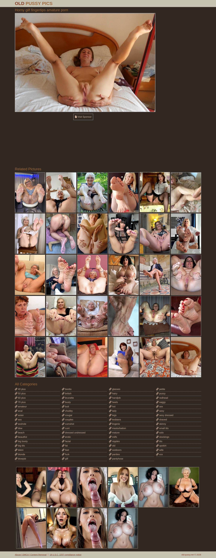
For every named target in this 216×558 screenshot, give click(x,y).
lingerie (114, 424)
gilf (65, 458)
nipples (114, 441)
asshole (20, 424)
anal (18, 411)
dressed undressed (74, 432)
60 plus (20, 398)
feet (65, 450)
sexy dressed (164, 415)
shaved (161, 419)
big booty (21, 441)
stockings (162, 437)
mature (114, 432)
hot (112, 406)
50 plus (20, 393)
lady (113, 411)
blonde (20, 454)
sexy (160, 411)
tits (159, 441)
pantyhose (116, 458)
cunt (66, 428)
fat (65, 445)
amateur (21, 406)
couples (67, 419)
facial (66, 441)
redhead (162, 398)
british (66, 393)
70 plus (20, 402)
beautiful (21, 437)
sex (159, 406)
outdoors (115, 450)
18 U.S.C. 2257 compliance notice (65, 555)
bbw (18, 428)
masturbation (117, 428)
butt (65, 406)
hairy (113, 393)
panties (114, 454)
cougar (67, 415)
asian (19, 415)
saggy (161, 402)
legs (113, 415)
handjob (115, 398)
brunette (68, 398)
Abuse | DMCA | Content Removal (30, 555)
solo (160, 432)
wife (160, 450)
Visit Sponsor (83, 117)
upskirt (161, 445)
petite (160, 389)
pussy (160, 393)
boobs (67, 389)
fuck (65, 454)
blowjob (20, 458)
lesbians (115, 419)
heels (113, 402)
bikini (19, 450)
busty (66, 402)
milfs (113, 437)
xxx (159, 454)
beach (19, 432)
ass (18, 419)
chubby (67, 411)
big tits (20, 445)
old (112, 445)
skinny (161, 424)
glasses (114, 389)
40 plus (20, 389)
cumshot (68, 424)
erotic (66, 437)
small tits (162, 428)
